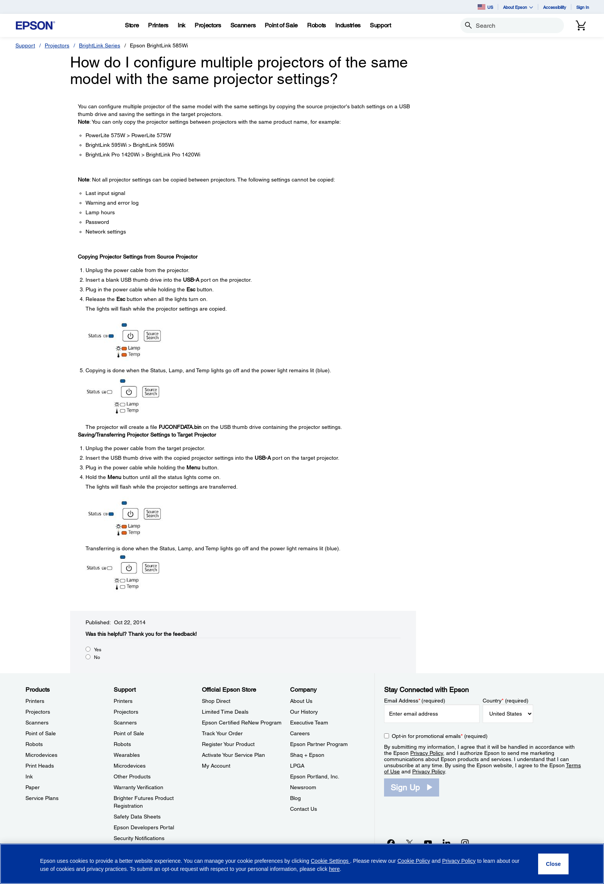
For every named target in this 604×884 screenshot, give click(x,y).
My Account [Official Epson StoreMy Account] (216, 766)
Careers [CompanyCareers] (300, 733)
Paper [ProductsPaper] (32, 787)
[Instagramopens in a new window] (465, 843)
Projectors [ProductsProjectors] (37, 712)
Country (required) (505, 700)
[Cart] (581, 25)
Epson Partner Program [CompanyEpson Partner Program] (319, 744)
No (97, 657)
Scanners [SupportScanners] (125, 722)
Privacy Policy (426, 753)
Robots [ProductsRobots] (34, 744)
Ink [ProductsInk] (29, 776)
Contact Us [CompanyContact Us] (303, 809)
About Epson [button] (518, 7)
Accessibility (554, 7)
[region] (302, 864)
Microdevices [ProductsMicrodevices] (41, 755)
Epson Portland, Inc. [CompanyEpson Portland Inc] (314, 776)
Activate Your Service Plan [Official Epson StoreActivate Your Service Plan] (233, 755)
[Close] (553, 864)
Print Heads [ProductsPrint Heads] (39, 766)
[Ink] (181, 25)
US (485, 7)
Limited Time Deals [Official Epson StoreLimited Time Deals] (225, 712)
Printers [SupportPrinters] (123, 701)
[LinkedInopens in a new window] (446, 843)
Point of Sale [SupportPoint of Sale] (129, 733)
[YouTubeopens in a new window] (428, 843)
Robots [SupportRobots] (122, 744)
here (334, 869)
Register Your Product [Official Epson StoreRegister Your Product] (228, 744)
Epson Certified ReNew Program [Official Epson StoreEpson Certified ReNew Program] (242, 722)
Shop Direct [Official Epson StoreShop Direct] (216, 701)
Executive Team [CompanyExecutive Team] (309, 722)
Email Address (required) (414, 700)
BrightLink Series (99, 45)
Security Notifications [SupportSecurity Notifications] (139, 838)
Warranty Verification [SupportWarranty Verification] (138, 787)
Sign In (582, 7)
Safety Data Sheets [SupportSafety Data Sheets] (137, 816)
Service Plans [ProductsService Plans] (42, 798)
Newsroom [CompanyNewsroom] (303, 787)
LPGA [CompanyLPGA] (297, 766)
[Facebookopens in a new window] (391, 843)
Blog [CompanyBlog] (295, 798)
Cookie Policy (414, 861)
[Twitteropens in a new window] (409, 843)
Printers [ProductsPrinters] (34, 701)
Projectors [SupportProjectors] (126, 712)
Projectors (57, 45)
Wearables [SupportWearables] (127, 755)
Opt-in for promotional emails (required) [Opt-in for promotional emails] (440, 736)
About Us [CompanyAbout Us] (301, 701)
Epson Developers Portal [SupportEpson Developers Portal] (144, 827)
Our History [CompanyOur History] (304, 712)
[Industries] (348, 25)
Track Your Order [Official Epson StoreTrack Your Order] (222, 733)
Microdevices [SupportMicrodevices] (130, 766)
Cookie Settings (330, 861)
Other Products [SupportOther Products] (132, 776)
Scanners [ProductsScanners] (37, 722)
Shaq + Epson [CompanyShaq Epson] (307, 755)
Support (25, 45)
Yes (97, 649)
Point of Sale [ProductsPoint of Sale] (40, 733)
